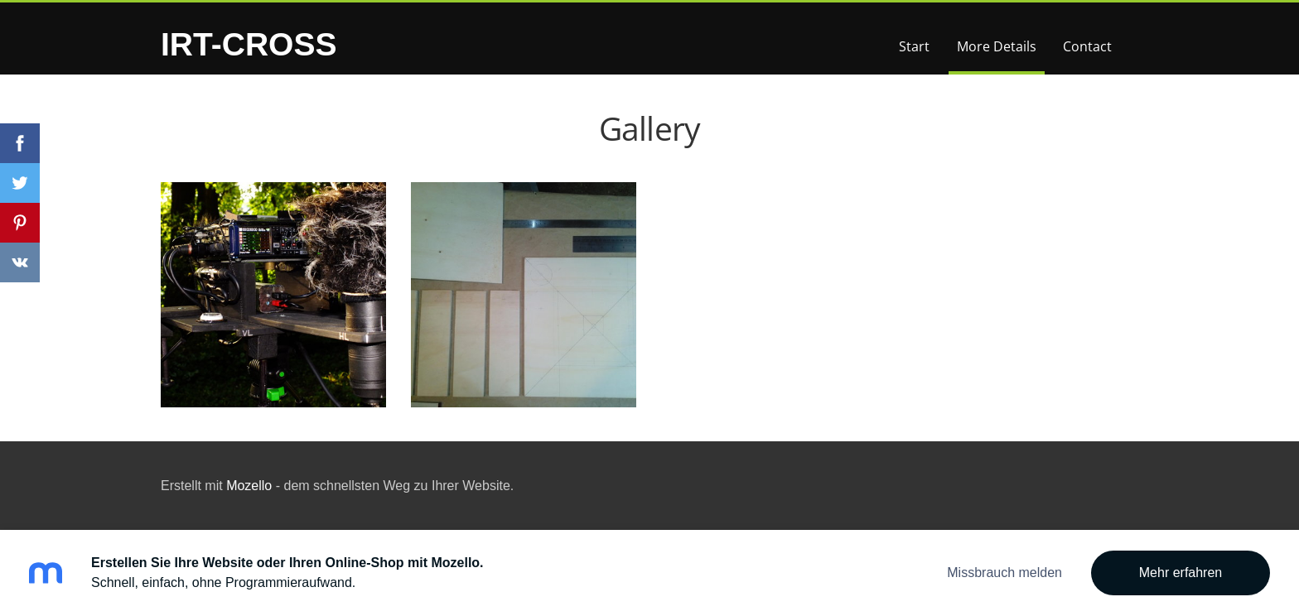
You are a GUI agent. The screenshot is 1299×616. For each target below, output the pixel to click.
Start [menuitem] (914, 46)
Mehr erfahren (1181, 572)
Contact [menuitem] (1087, 46)
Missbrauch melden (1004, 572)
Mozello (249, 486)
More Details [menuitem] (996, 46)
